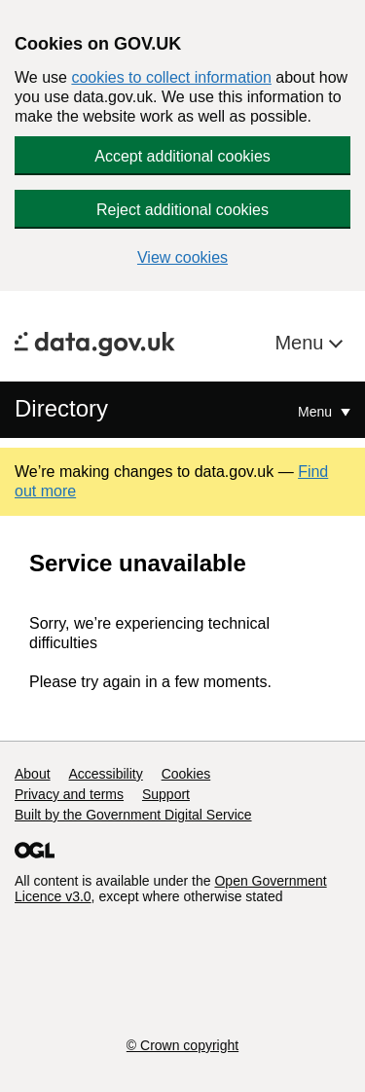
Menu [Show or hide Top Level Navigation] (317, 411)
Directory (61, 408)
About (33, 774)
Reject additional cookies (182, 209)
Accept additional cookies (182, 156)
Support (166, 794)
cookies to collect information (171, 77)
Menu (301, 342)
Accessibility (105, 774)
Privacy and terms (69, 794)
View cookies (182, 257)
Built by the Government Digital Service (133, 814)
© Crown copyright (182, 1045)
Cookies (186, 774)
